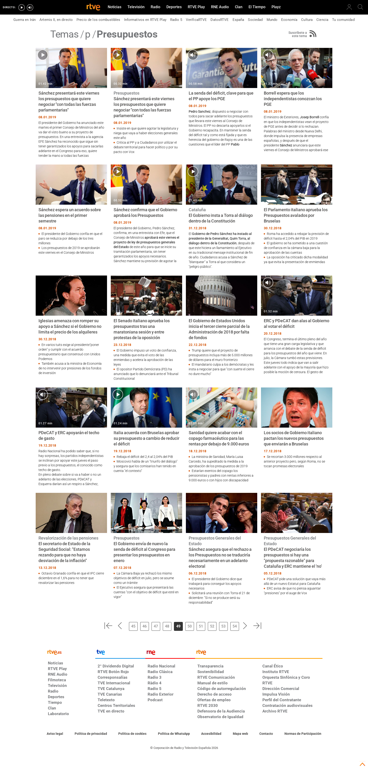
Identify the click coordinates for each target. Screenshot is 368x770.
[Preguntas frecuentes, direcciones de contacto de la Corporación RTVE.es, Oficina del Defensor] (266, 734)
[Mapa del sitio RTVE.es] (240, 734)
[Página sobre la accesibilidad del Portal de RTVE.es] (211, 734)
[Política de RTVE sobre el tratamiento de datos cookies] (132, 734)
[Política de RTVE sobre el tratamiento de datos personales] (91, 734)
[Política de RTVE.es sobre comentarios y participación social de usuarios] (302, 734)
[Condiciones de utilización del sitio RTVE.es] (55, 734)
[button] (108, 626)
